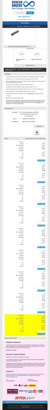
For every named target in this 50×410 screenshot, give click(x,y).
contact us (39, 102)
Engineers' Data (20, 402)
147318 (43, 300)
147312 (43, 170)
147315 (43, 235)
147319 (43, 322)
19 (44, 193)
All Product (19, 26)
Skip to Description (36, 69)
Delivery (43, 402)
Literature (27, 402)
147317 (43, 278)
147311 (43, 148)
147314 (43, 213)
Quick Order (13, 402)
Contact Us (38, 402)
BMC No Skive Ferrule (36, 59)
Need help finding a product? (25, 19)
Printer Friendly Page (10, 69)
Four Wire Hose (36, 26)
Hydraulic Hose (27, 26)
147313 (43, 192)
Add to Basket (41, 160)
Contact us (30, 93)
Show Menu (25, 23)
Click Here (37, 132)
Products (8, 402)
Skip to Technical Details (23, 69)
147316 (43, 257)
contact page (23, 374)
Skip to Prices (8, 70)
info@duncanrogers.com (11, 376)
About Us (33, 402)
